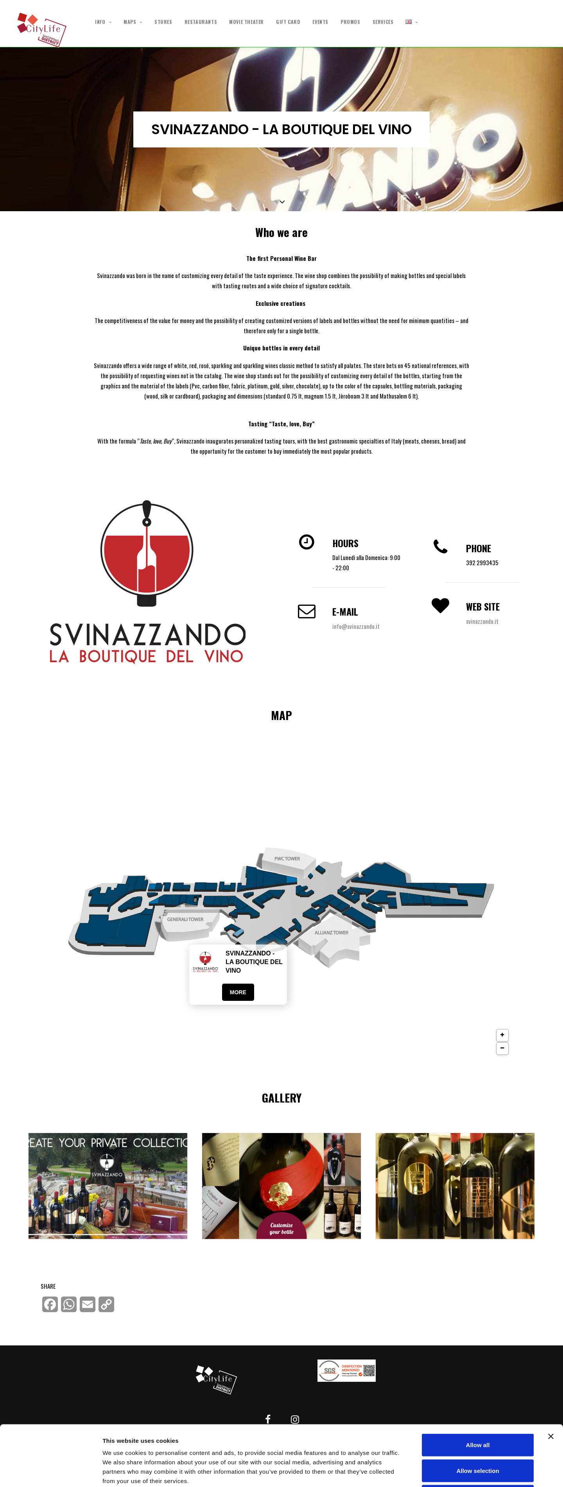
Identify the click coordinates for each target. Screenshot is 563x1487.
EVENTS (320, 22)
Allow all (478, 1384)
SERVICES (383, 22)
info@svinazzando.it (356, 626)
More (238, 992)
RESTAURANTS (201, 22)
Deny (478, 1435)
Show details (410, 1471)
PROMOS (350, 22)
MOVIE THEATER (246, 22)
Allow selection (477, 1410)
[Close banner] (551, 1376)
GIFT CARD (288, 22)
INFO (103, 22)
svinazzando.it (482, 621)
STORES (163, 22)
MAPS (133, 22)
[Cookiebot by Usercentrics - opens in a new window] (50, 1472)
